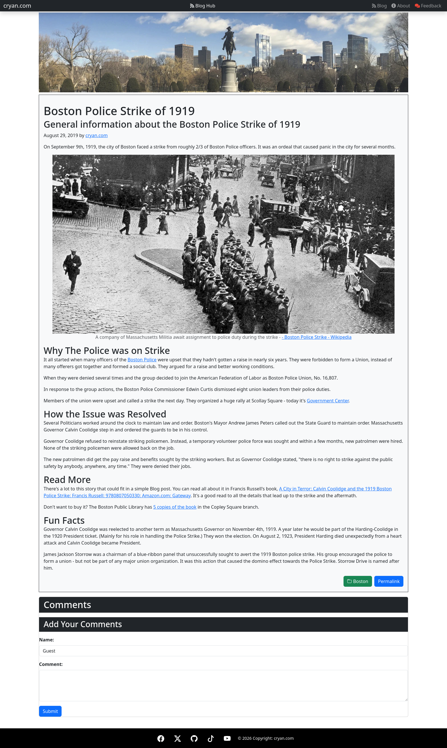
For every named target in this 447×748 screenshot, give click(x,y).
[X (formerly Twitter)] (177, 737)
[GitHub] (194, 737)
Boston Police (142, 359)
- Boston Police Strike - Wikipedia (316, 337)
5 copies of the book (174, 507)
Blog (379, 6)
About (400, 6)
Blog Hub (202, 6)
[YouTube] (227, 737)
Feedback (428, 6)
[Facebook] (160, 737)
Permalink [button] (389, 581)
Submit (50, 711)
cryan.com (17, 5)
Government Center (327, 401)
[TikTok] (210, 737)
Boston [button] (357, 581)
